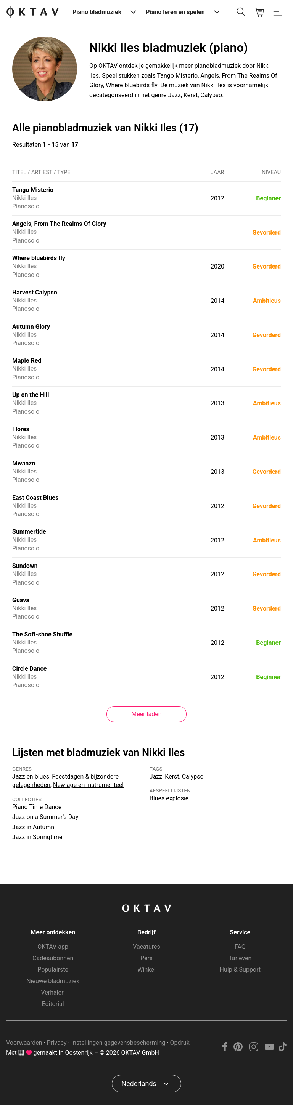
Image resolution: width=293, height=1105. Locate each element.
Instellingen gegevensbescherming (118, 1042)
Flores (20, 429)
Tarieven (240, 958)
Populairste (52, 969)
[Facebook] (225, 1049)
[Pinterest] (238, 1049)
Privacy (57, 1042)
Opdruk (179, 1042)
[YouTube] (269, 1049)
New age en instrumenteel (88, 784)
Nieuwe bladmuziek (52, 981)
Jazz (174, 95)
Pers (146, 958)
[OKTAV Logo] (32, 12)
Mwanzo (23, 463)
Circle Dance (29, 668)
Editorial (53, 1003)
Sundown (25, 565)
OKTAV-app (52, 946)
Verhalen (52, 992)
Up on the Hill (30, 394)
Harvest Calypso (34, 292)
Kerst (191, 95)
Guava (20, 600)
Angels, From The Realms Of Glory (59, 223)
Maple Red (26, 360)
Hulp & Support (240, 969)
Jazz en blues (30, 776)
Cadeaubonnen (52, 958)
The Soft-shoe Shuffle (42, 634)
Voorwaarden (24, 1042)
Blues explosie (169, 798)
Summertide (29, 531)
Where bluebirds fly (131, 85)
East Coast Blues (35, 497)
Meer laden (146, 714)
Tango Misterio (177, 75)
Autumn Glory (31, 326)
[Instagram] (254, 1049)
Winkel (146, 969)
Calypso (211, 95)
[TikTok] (282, 1049)
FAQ (240, 946)
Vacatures (146, 946)
